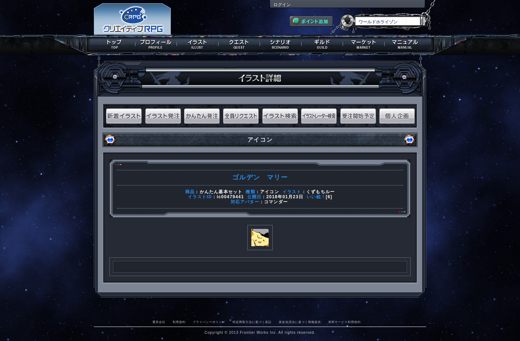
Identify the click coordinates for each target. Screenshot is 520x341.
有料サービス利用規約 (344, 322)
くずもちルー (320, 191)
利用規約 (179, 322)
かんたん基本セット (221, 191)
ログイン (282, 4)
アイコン (269, 191)
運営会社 (158, 322)
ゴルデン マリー (260, 177)
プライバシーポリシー (209, 322)
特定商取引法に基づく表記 (252, 322)
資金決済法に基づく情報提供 (300, 322)
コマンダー (276, 201)
